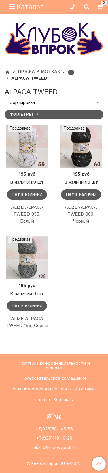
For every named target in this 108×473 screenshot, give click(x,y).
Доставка (85, 389)
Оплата (42, 399)
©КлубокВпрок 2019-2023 (54, 463)
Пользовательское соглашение (54, 378)
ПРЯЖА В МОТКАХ (39, 72)
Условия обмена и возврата (42, 389)
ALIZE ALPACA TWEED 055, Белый (27, 214)
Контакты (63, 399)
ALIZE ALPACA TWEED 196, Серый (27, 322)
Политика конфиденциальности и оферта (54, 365)
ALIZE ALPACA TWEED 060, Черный (81, 214)
